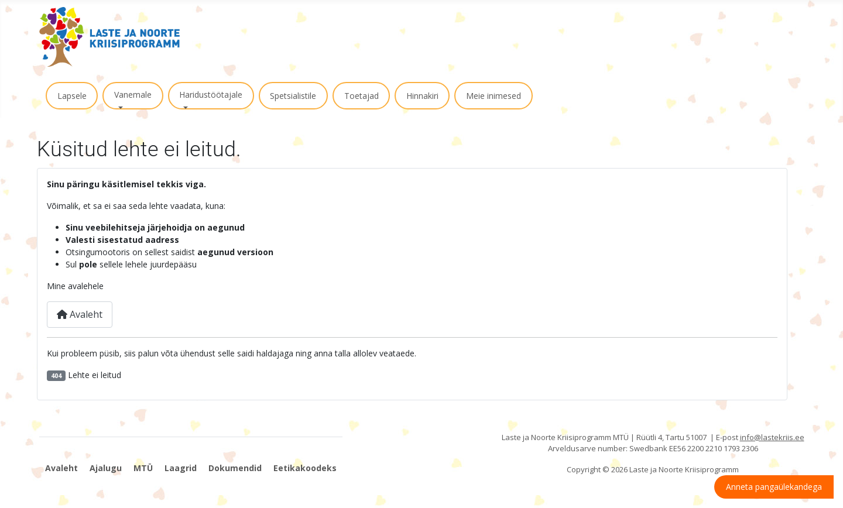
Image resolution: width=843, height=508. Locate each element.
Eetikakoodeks (305, 467)
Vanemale (133, 94)
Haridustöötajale (210, 94)
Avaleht (79, 314)
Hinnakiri (422, 95)
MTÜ (143, 467)
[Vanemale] (118, 108)
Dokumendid (235, 467)
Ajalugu (106, 467)
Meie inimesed (493, 95)
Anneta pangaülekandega (774, 486)
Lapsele (72, 95)
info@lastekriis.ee (772, 437)
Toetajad (361, 95)
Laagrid (181, 467)
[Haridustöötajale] (183, 108)
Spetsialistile (293, 95)
